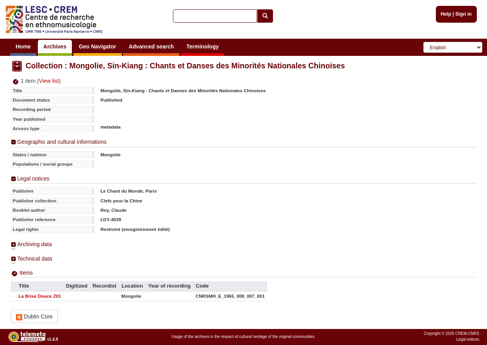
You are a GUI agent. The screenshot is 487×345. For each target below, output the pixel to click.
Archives (54, 46)
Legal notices (33, 178)
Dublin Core (34, 316)
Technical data (34, 259)
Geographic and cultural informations (62, 142)
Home (23, 46)
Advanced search (151, 46)
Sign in (463, 14)
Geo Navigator (97, 46)
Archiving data (34, 244)
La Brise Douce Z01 (39, 296)
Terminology (202, 46)
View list (49, 81)
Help (446, 14)
